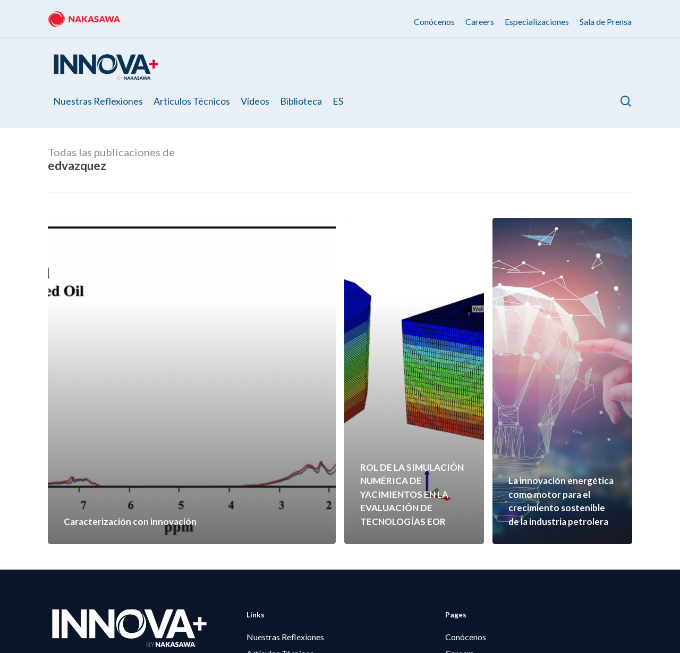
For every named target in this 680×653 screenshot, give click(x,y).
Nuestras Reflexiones (285, 637)
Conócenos (465, 637)
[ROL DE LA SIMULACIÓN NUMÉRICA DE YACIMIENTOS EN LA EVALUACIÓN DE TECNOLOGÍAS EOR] (414, 381)
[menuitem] (338, 101)
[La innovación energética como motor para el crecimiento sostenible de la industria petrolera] (562, 381)
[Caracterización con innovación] (192, 381)
